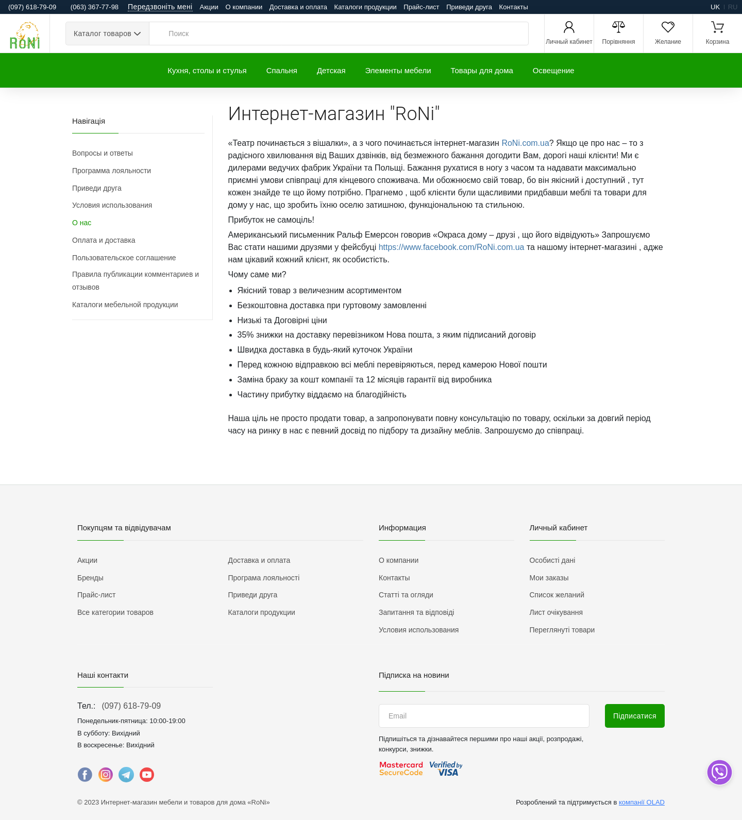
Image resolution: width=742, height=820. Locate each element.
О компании (243, 7)
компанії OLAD (642, 802)
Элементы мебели (398, 70)
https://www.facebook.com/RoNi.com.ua (452, 247)
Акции (209, 7)
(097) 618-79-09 (131, 705)
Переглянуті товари (562, 630)
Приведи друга (469, 7)
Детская (331, 70)
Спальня (281, 70)
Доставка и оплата (298, 7)
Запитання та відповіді (416, 612)
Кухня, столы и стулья (206, 70)
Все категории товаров (115, 612)
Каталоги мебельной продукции (125, 304)
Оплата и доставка (103, 240)
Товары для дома (482, 70)
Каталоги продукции (365, 7)
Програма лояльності (264, 578)
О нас (81, 223)
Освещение (554, 70)
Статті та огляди (406, 595)
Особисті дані (553, 560)
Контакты (513, 7)
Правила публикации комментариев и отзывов (135, 280)
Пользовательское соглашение (124, 258)
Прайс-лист (421, 7)
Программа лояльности (111, 170)
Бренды (90, 578)
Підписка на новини (414, 675)
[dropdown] (719, 772)
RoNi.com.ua (525, 143)
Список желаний (557, 595)
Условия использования (112, 205)
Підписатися (634, 716)
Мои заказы (549, 578)
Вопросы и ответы (102, 153)
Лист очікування (556, 612)
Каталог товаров (102, 33)
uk (715, 7)
